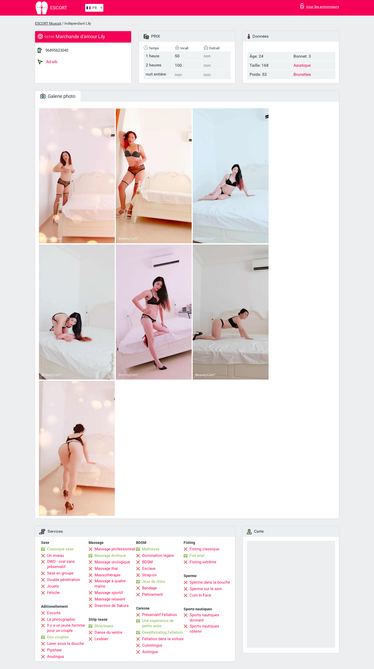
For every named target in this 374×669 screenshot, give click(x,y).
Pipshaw (54, 650)
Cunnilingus (152, 645)
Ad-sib (47, 61)
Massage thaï (106, 568)
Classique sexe (60, 549)
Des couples (58, 637)
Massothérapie (108, 575)
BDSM (147, 562)
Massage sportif (109, 592)
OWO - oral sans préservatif (61, 564)
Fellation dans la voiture (163, 639)
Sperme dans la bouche (210, 582)
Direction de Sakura (112, 605)
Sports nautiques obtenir (204, 629)
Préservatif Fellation (159, 614)
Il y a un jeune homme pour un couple (66, 628)
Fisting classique (204, 549)
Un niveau (55, 555)
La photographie (61, 619)
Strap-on (149, 575)
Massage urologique (112, 562)
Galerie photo (57, 96)
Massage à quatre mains (110, 584)
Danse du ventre (108, 632)
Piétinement (152, 594)
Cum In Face (200, 595)
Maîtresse (150, 549)
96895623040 (56, 50)
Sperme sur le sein (206, 588)
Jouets (53, 586)
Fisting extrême (203, 562)
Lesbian (101, 639)
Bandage (149, 588)
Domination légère (158, 555)
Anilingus (150, 652)
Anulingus (55, 656)
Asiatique (302, 65)
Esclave (149, 568)
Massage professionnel (115, 549)
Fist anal (197, 555)
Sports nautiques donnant (204, 618)
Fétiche (53, 592)
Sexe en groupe (60, 573)
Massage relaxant (110, 599)
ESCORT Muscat (48, 23)
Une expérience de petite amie (158, 623)
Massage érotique (110, 555)
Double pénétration (63, 579)
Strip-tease (104, 626)
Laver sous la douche (65, 643)
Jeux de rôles (153, 581)
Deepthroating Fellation (162, 632)
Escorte (54, 613)
